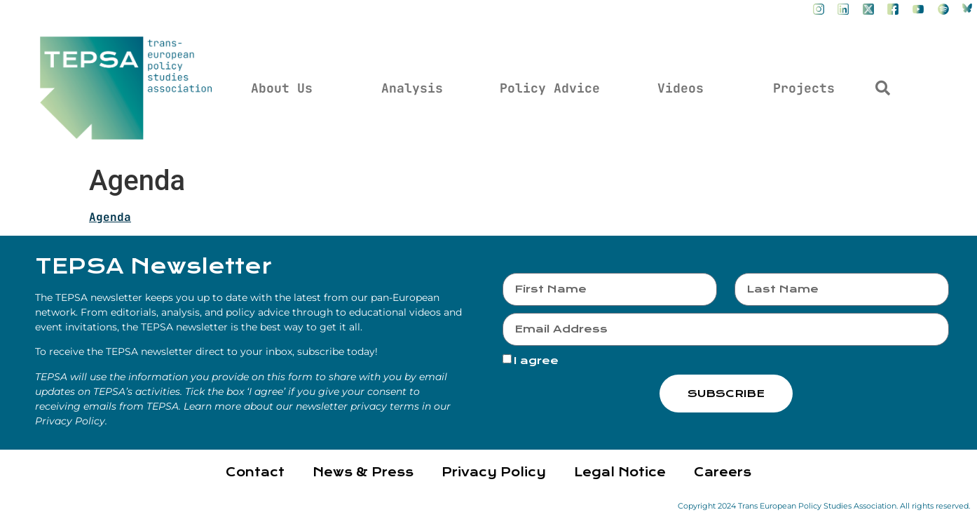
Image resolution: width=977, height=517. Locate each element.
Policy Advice (550, 88)
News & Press (363, 472)
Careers (722, 472)
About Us (282, 88)
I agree (536, 360)
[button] (882, 88)
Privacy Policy (494, 472)
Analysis (412, 88)
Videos (680, 88)
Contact (255, 472)
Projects (804, 88)
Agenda (110, 217)
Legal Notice (620, 472)
